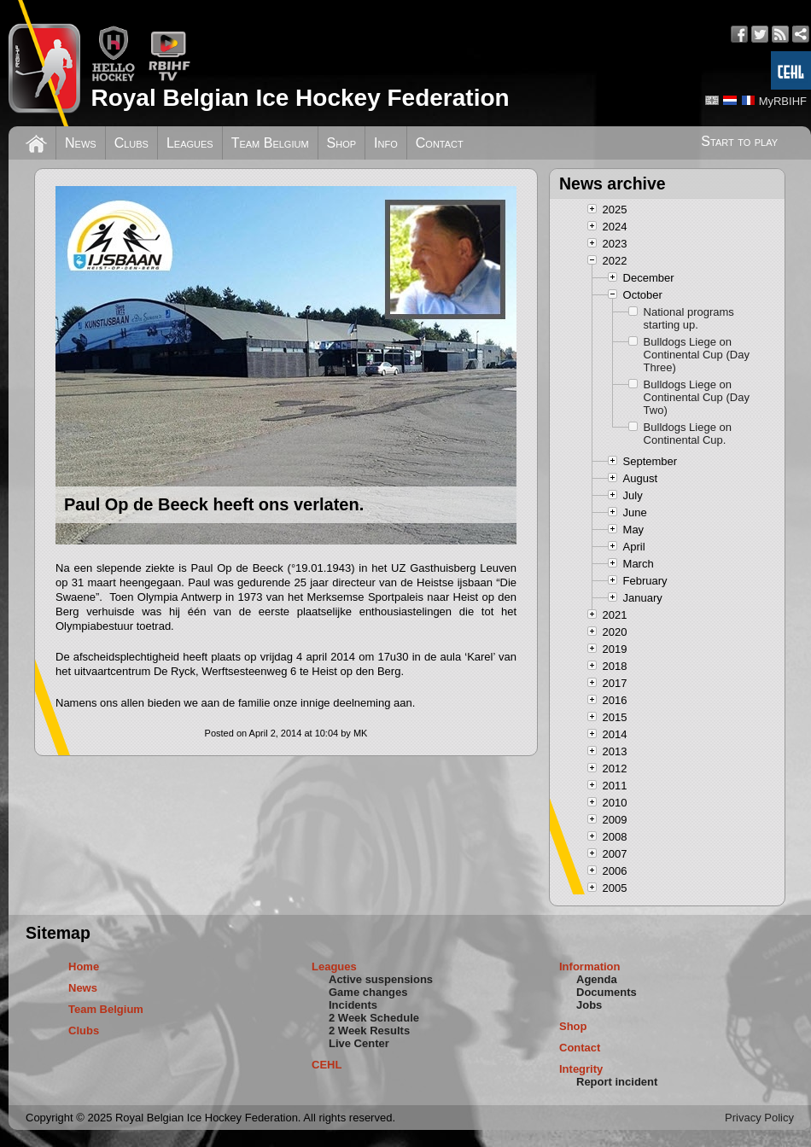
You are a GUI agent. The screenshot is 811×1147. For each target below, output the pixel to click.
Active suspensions (381, 979)
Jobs (589, 1005)
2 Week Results (369, 1030)
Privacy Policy (759, 1117)
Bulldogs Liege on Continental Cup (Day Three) (697, 354)
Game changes (368, 992)
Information (590, 966)
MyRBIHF (783, 101)
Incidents (353, 1005)
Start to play (739, 141)
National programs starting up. (689, 318)
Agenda (596, 979)
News (80, 143)
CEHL (326, 1064)
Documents (606, 992)
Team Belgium (270, 143)
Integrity (581, 1069)
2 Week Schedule (374, 1017)
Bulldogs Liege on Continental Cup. (688, 433)
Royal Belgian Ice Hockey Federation (299, 97)
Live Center (359, 1043)
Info (386, 143)
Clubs (131, 143)
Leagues (189, 143)
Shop (342, 143)
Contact (440, 143)
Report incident (616, 1081)
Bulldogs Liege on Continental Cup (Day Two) (697, 397)
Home (83, 966)
